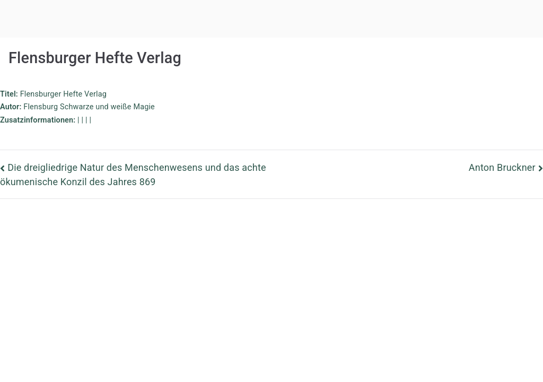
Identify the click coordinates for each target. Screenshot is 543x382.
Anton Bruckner (502, 167)
